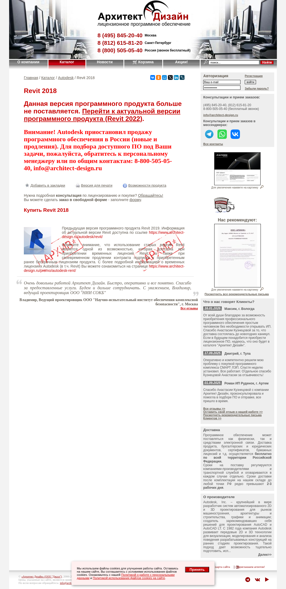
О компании (28, 62)
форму (135, 200)
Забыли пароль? (257, 88)
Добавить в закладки (44, 185)
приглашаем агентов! (251, 566)
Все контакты (213, 144)
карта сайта (222, 566)
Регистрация (254, 75)
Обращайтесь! (150, 195)
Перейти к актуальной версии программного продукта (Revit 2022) (102, 115)
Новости (105, 62)
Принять (197, 570)
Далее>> (265, 555)
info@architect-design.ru (220, 115)
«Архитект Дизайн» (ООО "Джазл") (41, 576)
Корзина (143, 62)
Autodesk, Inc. (215, 502)
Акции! (181, 62)
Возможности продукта (144, 185)
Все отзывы (189, 308)
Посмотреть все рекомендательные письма (237, 294)
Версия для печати (93, 185)
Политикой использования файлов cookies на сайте (129, 578)
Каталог (67, 62)
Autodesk (66, 78)
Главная (31, 78)
